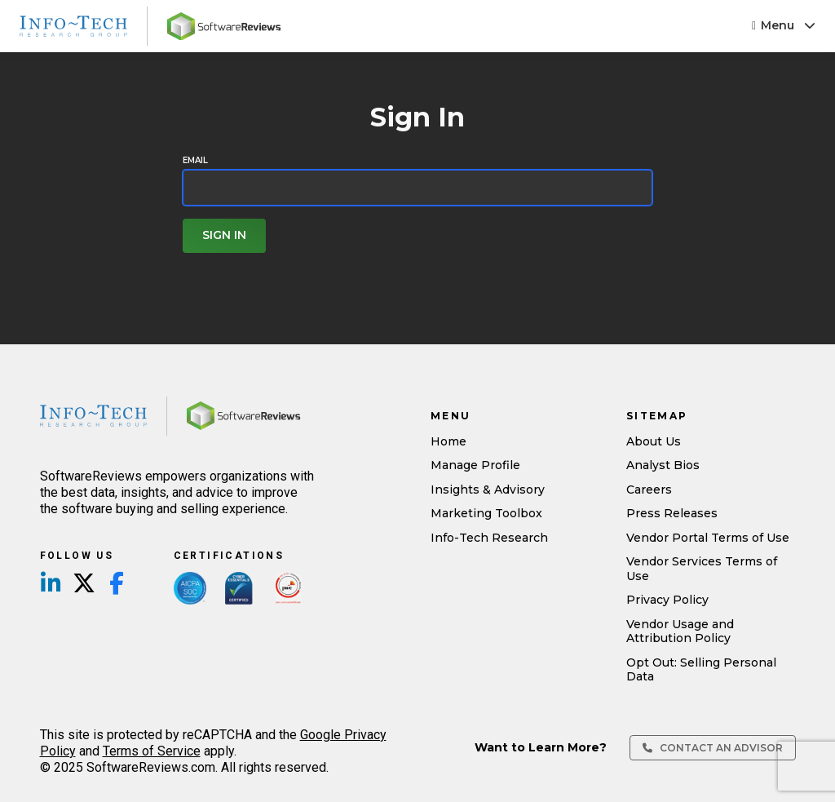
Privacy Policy (667, 599)
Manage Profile (475, 465)
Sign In (224, 235)
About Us (653, 441)
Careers (649, 489)
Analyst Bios (663, 465)
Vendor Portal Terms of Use (707, 537)
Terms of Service (152, 751)
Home (448, 441)
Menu (783, 25)
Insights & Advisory (488, 489)
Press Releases (672, 513)
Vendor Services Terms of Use (701, 568)
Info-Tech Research (489, 537)
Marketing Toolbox (486, 513)
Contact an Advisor (713, 748)
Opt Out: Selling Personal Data (701, 670)
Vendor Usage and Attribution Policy (680, 631)
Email (195, 161)
